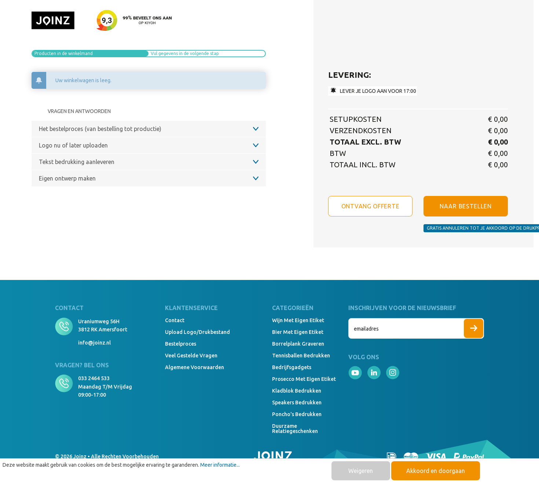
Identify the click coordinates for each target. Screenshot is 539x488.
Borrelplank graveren (298, 344)
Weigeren (360, 470)
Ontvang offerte (370, 206)
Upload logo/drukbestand (197, 332)
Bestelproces (180, 344)
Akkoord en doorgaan (435, 470)
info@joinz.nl (94, 343)
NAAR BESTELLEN (466, 206)
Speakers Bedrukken (297, 402)
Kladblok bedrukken (296, 391)
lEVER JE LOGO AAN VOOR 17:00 (373, 91)
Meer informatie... (220, 465)
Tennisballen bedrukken (301, 355)
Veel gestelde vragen (191, 355)
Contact (174, 320)
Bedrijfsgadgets (291, 367)
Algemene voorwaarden (194, 367)
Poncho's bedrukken (297, 414)
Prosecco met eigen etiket (304, 379)
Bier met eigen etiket (297, 332)
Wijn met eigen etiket (298, 320)
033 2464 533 (94, 378)
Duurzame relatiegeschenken (295, 428)
